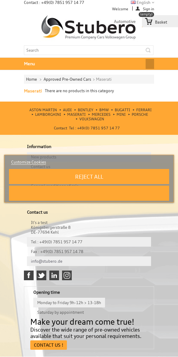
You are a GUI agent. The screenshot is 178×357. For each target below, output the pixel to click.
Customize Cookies (28, 162)
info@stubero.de (46, 261)
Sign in (148, 9)
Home (31, 79)
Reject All (89, 176)
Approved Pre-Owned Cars (67, 79)
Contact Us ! (48, 345)
